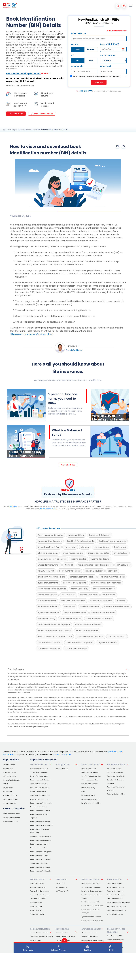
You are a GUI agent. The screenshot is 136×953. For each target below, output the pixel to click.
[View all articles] (68, 464)
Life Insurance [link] (114, 879)
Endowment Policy (46, 618)
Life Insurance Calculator (49, 642)
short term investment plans (51, 577)
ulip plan (85, 547)
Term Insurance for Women (99, 618)
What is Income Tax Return (66, 937)
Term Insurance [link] (38, 764)
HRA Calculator (123, 565)
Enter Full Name (78, 33)
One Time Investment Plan (91, 776)
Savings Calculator (88, 594)
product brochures (62, 754)
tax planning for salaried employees (95, 565)
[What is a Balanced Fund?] (70, 437)
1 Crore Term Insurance (104, 588)
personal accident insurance (90, 636)
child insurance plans (48, 553)
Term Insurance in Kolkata (40, 856)
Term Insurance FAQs (115, 936)
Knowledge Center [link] (91, 928)
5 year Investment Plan (49, 547)
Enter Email (105, 66)
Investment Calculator (99, 535)
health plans (120, 547)
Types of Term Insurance (39, 799)
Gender (74, 44)
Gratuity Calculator (47, 600)
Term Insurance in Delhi (38, 848)
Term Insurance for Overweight (41, 825)
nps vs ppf (112, 571)
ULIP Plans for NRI (62, 891)
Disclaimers (15, 669)
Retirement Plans (9, 776)
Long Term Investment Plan (91, 803)
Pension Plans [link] (37, 879)
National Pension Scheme (39, 895)
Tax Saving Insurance (89, 937)
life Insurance (109, 594)
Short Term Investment (89, 772)
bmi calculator (121, 553)
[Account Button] (124, 5)
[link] (4, 129)
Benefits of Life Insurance (103, 612)
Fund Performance (10, 795)
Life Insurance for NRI (115, 899)
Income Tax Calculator (11, 780)
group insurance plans (73, 553)
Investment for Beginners (50, 541)
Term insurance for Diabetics (41, 871)
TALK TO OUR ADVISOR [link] (42, 114)
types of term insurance (75, 612)
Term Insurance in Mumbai (40, 844)
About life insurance (88, 933)
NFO (82, 791)
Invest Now (99, 82)
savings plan (70, 547)
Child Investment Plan (89, 780)
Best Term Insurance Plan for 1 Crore (55, 636)
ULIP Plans (7, 784)
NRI (72, 55)
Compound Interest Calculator (41, 937)
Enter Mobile (77, 66)
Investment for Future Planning (92, 940)
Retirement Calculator (69, 571)
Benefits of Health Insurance (88, 624)
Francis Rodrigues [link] (74, 350)
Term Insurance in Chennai (40, 859)
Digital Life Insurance (107, 642)
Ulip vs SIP (69, 565)
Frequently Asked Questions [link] (116, 930)
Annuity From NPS (46, 571)
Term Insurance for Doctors (40, 867)
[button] (117, 145)
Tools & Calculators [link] (40, 928)
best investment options (74, 582)
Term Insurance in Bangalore (41, 852)
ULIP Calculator (61, 887)
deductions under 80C (48, 606)
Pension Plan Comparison (39, 891)
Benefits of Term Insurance (40, 795)
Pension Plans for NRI (38, 899)
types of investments (48, 582)
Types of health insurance (91, 917)
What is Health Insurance (90, 883)
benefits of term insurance (116, 606)
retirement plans (101, 547)
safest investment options (82, 577)
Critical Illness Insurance (90, 887)
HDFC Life (13, 507)
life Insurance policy (47, 594)
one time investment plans (112, 577)
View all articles (68, 465)
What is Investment (88, 768)
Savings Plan (8, 768)
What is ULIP (60, 883)
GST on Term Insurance (76, 648)
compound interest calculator (52, 559)
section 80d (69, 606)
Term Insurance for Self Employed (54, 624)
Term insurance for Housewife (41, 803)
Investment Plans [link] (90, 764)
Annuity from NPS (36, 910)
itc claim (121, 600)
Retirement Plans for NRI (116, 776)
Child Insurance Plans (11, 814)
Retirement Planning (114, 768)
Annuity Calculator (117, 636)
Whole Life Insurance (89, 606)
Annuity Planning (36, 906)
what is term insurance (49, 565)
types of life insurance (48, 612)
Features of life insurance (116, 906)
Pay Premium (8, 788)
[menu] (130, 5)
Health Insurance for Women (92, 920)
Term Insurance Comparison (79, 642)
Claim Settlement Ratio (38, 784)
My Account (7, 792)
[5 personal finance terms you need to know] (26, 420)
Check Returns (16, 113)
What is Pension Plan (38, 887)
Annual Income (107, 55)
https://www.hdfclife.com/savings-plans (31, 334)
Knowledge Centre (14, 129)
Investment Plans (76, 535)
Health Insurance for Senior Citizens (54, 630)
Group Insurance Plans (11, 817)
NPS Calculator (68, 594)
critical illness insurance (101, 600)
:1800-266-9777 (98, 91)
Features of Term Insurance (40, 836)
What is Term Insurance (39, 768)
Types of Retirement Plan (116, 794)
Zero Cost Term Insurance (73, 600)
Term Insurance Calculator (50, 535)
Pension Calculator (94, 571)
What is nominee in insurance (118, 903)
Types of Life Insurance (115, 891)
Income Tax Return (100, 559)
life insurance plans (48, 509)
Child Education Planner (49, 648)
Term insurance (9, 765)
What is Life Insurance (115, 887)
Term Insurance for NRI (70, 618)
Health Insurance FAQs (115, 940)
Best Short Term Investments (80, 541)
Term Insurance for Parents (40, 822)
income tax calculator (98, 553)
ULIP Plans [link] (61, 879)
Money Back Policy (79, 588)
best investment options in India (106, 582)
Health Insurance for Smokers (92, 906)
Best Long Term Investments (112, 541)
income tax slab (78, 559)
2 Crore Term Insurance (39, 776)
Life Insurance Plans (10, 799)
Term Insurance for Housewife (52, 588)
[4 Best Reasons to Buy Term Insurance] (26, 456)
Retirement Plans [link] (116, 764)
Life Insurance (29, 129)
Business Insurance (10, 821)
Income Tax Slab (62, 933)
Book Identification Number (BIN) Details (52, 129)
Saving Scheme (61, 768)
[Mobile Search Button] (118, 5)
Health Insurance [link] (90, 879)
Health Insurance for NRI (87, 630)
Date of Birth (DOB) (109, 44)
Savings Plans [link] (63, 764)
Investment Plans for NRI (90, 799)
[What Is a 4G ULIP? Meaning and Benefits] (110, 420)
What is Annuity (36, 903)
